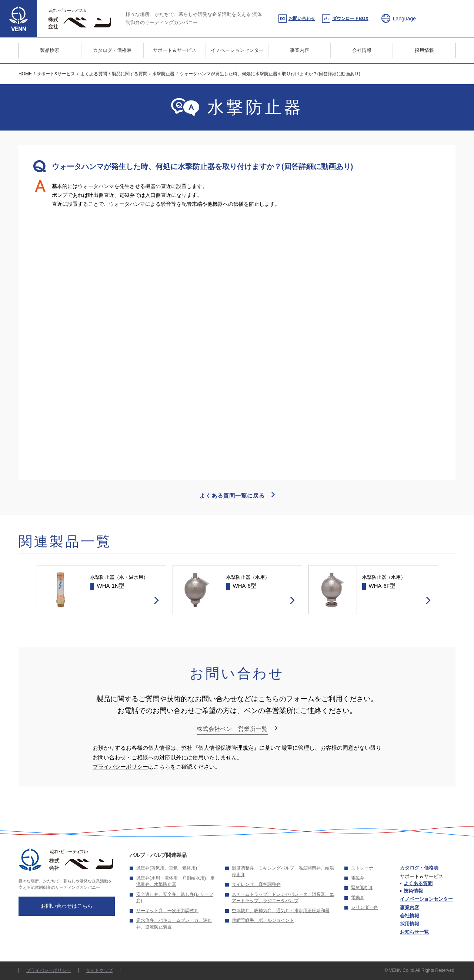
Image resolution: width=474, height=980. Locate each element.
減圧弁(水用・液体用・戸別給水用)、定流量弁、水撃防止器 (175, 881)
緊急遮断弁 (362, 887)
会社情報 (361, 50)
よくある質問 (418, 883)
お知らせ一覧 (414, 932)
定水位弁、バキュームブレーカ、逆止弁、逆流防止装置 (174, 924)
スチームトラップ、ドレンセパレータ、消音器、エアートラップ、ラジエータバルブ (283, 898)
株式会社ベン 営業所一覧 (232, 729)
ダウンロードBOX (350, 18)
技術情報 (413, 891)
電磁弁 (357, 878)
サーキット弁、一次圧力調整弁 (167, 910)
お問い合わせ (301, 18)
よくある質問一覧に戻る (232, 495)
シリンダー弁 (364, 907)
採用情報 (424, 50)
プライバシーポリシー (120, 766)
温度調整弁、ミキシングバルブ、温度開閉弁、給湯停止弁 (283, 871)
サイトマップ (99, 970)
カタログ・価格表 (112, 50)
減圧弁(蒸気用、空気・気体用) (166, 868)
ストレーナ (362, 868)
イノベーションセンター (237, 50)
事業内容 (299, 50)
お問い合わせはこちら (67, 906)
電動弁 (357, 897)
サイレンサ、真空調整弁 (256, 884)
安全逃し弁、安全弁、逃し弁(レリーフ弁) (174, 898)
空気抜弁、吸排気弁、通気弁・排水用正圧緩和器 (281, 910)
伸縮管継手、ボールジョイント (263, 920)
